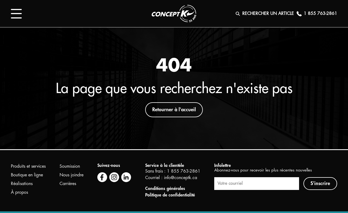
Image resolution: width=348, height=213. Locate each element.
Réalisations (22, 184)
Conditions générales (165, 188)
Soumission (70, 166)
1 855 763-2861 (183, 171)
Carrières (68, 184)
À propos (19, 192)
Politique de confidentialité (170, 195)
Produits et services (28, 166)
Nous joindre (71, 175)
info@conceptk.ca (180, 178)
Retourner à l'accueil (174, 109)
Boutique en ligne (27, 175)
